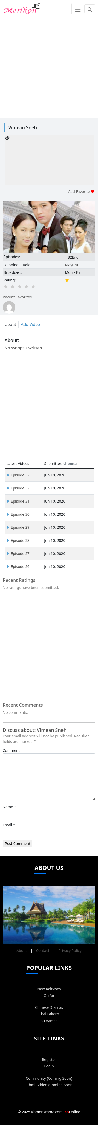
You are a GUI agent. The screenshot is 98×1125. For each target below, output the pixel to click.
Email (7, 824)
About (21, 950)
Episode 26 (18, 566)
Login (49, 1065)
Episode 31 (18, 501)
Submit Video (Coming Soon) (49, 1084)
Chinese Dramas (49, 1007)
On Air (49, 995)
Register (49, 1059)
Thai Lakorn (49, 1013)
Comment (11, 750)
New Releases (49, 988)
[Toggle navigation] (77, 8)
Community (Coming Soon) (49, 1078)
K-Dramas (49, 1020)
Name (8, 806)
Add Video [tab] (30, 324)
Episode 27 (18, 553)
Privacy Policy (70, 950)
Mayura (71, 264)
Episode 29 (18, 527)
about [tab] (10, 324)
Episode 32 (18, 474)
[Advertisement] (49, 67)
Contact (42, 950)
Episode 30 (18, 514)
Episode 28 (18, 540)
